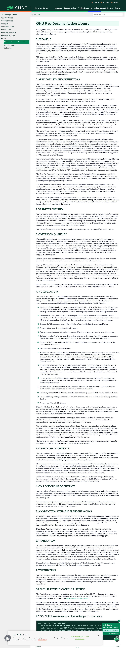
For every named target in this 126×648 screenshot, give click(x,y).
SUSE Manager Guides (9, 15)
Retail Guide (6, 30)
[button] (8, 638)
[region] (55, 638)
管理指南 (5, 24)
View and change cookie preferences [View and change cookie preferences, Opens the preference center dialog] (80, 638)
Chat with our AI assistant (111, 630)
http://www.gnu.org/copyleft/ (77, 598)
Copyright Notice (9, 45)
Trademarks (7, 48)
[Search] (108, 14)
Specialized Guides (8, 36)
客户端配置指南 (7, 21)
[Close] (98, 636)
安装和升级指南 (7, 18)
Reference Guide (8, 27)
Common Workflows (9, 33)
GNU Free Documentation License (16, 42)
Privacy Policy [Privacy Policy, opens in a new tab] (42, 640)
